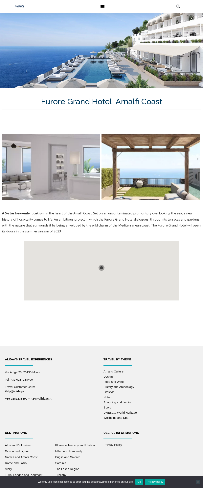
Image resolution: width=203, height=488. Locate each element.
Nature (107, 397)
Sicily (8, 469)
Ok (139, 481)
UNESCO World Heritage (120, 412)
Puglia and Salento (67, 457)
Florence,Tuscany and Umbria (75, 445)
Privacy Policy (112, 444)
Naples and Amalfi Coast (21, 457)
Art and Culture (113, 371)
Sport (107, 407)
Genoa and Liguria (17, 451)
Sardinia (60, 463)
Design (108, 376)
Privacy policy (155, 481)
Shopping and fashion (117, 402)
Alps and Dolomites (18, 445)
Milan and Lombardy (68, 451)
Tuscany (60, 475)
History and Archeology (118, 387)
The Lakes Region (67, 469)
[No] (198, 482)
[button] (102, 6)
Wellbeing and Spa (115, 417)
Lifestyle (108, 392)
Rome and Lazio (16, 463)
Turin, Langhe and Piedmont (23, 475)
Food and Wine (113, 381)
